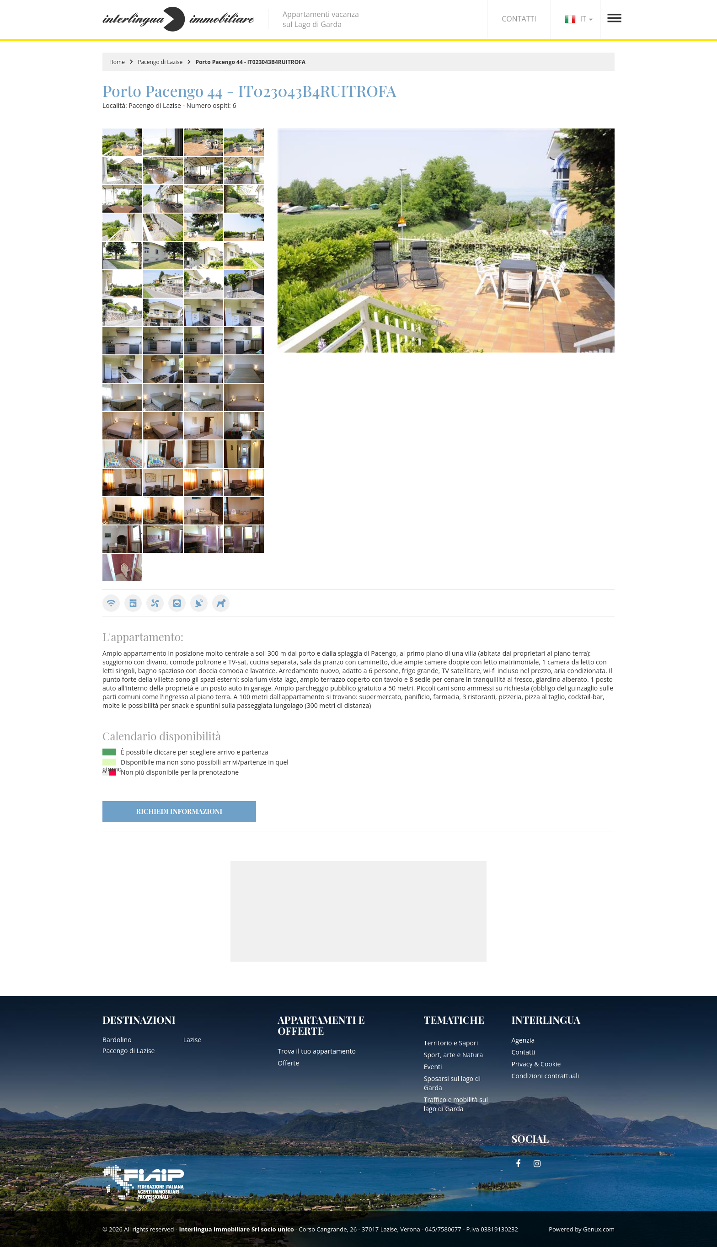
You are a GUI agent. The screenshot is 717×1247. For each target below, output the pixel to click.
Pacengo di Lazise (160, 62)
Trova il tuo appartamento (317, 1051)
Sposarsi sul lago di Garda (452, 1083)
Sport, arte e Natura (453, 1054)
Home (117, 62)
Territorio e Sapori (451, 1042)
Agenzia (523, 1040)
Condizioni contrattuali (545, 1075)
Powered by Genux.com (582, 1229)
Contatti (523, 1052)
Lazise (192, 1039)
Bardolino (117, 1039)
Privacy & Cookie (536, 1064)
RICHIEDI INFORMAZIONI (179, 811)
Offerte (288, 1063)
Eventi (433, 1066)
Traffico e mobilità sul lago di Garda (456, 1104)
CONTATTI (519, 19)
